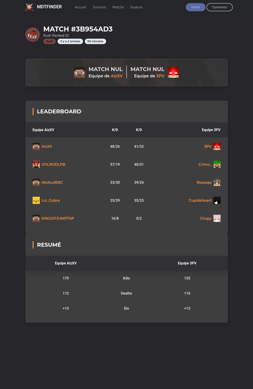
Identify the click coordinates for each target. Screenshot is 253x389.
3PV (160, 76)
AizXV (117, 76)
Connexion (219, 7)
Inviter (195, 7)
